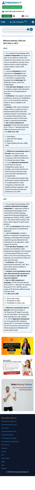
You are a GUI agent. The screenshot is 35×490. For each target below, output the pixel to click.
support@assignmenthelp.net (13, 11)
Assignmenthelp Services (8, 431)
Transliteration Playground (9, 421)
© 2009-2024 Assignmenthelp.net (17, 472)
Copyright (4, 448)
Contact (3, 451)
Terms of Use (5, 445)
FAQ (2, 455)
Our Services (5, 428)
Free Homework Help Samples (10, 441)
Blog (2, 465)
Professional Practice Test (9, 424)
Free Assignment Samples (9, 438)
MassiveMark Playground (8, 418)
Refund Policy (5, 458)
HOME (3, 22)
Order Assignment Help (12, 7)
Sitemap (3, 468)
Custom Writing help (7, 435)
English (25, 16)
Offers (3, 461)
